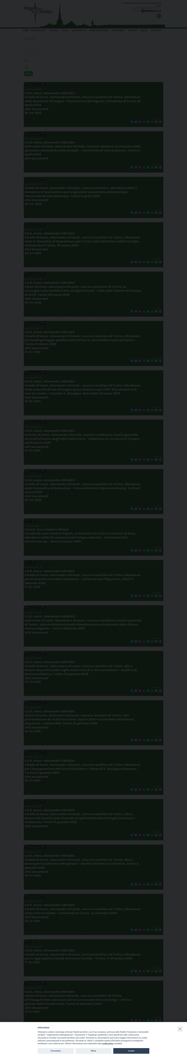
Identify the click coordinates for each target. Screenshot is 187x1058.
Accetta (131, 1051)
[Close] (180, 1029)
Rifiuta (93, 1051)
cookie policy (107, 1043)
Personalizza (56, 1051)
